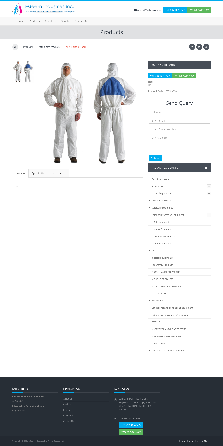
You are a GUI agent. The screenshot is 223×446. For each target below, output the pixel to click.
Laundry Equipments (162, 229)
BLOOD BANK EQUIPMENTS (166, 272)
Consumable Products (163, 236)
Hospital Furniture (161, 200)
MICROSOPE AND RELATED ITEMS (169, 329)
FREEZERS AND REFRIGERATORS (168, 350)
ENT (154, 250)
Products (34, 21)
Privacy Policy (186, 441)
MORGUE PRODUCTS (162, 279)
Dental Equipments (161, 243)
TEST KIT (156, 322)
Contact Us (80, 21)
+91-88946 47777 (175, 9)
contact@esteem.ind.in (147, 10)
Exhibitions (68, 415)
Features (20, 173)
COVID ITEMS (158, 343)
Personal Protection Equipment (168, 214)
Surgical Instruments (162, 207)
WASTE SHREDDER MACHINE (166, 336)
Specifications (39, 173)
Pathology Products (49, 46)
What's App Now (199, 9)
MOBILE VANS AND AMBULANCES (169, 286)
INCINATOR (157, 300)
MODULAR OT (159, 293)
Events (66, 410)
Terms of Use (201, 441)
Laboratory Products (162, 264)
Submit (155, 158)
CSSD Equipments (161, 222)
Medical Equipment (162, 193)
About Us (50, 21)
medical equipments (162, 257)
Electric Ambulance (161, 179)
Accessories (59, 173)
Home (20, 21)
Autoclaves (157, 186)
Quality (65, 21)
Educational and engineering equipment (172, 307)
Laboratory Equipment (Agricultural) (170, 314)
